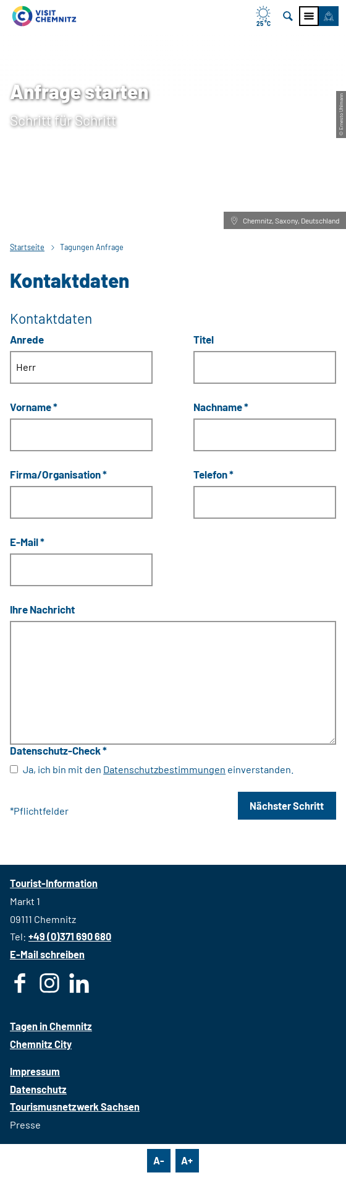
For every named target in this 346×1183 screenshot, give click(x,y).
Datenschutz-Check (58, 749)
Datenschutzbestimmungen (164, 769)
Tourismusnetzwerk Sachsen (75, 1106)
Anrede (27, 339)
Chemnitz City (41, 1044)
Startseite (27, 247)
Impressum (35, 1071)
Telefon (213, 474)
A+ (187, 1160)
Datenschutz (38, 1089)
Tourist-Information (54, 883)
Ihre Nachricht (42, 609)
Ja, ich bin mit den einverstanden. (158, 769)
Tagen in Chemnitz (51, 1026)
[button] (329, 16)
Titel (203, 339)
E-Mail (27, 541)
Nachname (220, 407)
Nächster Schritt (287, 806)
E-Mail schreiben (47, 954)
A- (158, 1160)
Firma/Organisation (58, 474)
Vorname (33, 407)
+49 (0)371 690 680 (69, 936)
